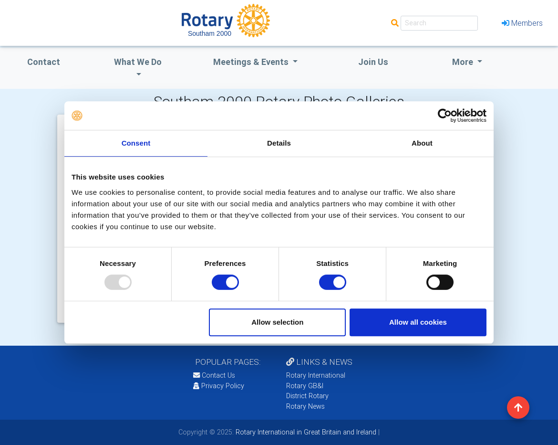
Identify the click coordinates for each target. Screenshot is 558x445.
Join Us (373, 61)
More (463, 61)
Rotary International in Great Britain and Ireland (305, 432)
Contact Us (214, 375)
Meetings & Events (251, 61)
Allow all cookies (418, 322)
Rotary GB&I (304, 385)
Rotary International (315, 375)
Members (522, 23)
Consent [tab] (136, 143)
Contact (43, 61)
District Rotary (307, 396)
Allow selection (277, 322)
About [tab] (422, 143)
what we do (138, 61)
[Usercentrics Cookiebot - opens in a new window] (444, 115)
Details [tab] (279, 143)
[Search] (439, 23)
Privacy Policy (218, 385)
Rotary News (305, 406)
